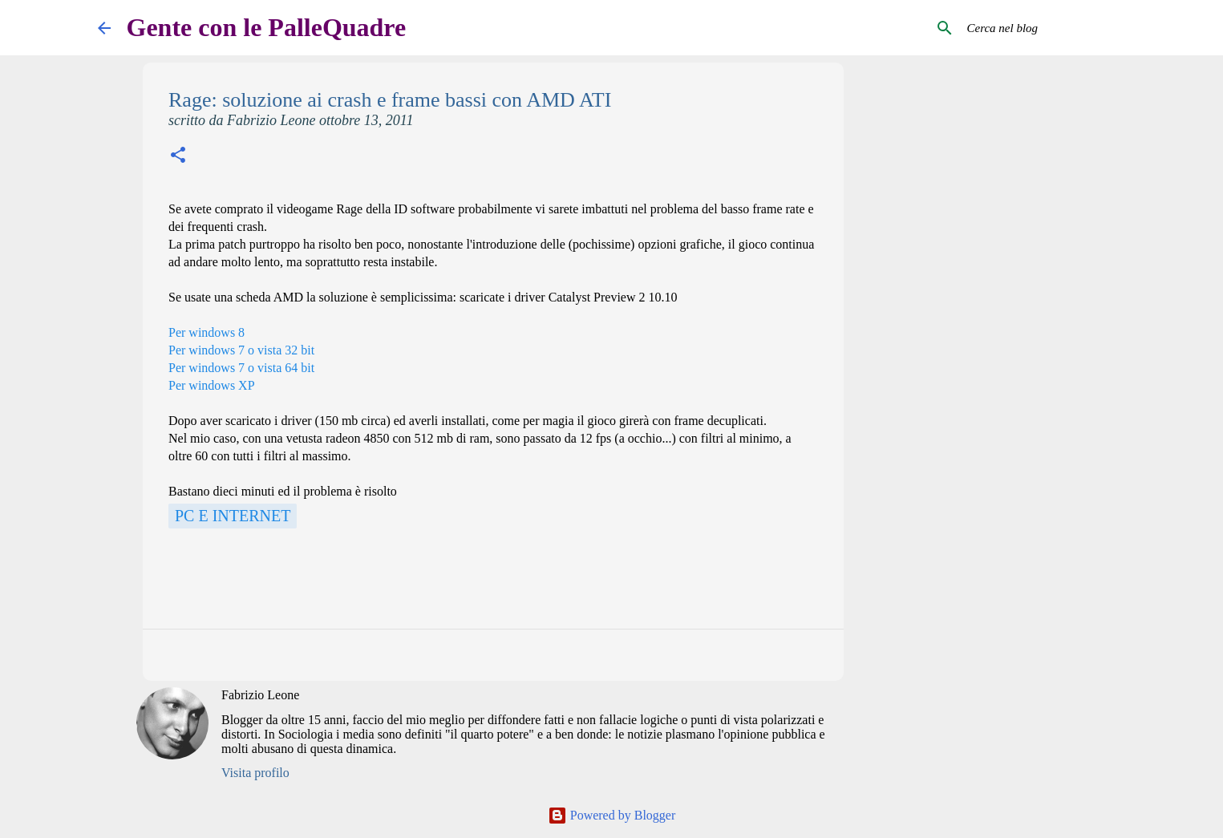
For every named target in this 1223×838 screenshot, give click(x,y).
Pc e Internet (232, 515)
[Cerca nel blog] (1045, 28)
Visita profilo (255, 772)
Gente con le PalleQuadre (267, 27)
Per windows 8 (206, 332)
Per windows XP (211, 385)
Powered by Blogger (612, 815)
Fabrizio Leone (260, 695)
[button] (178, 156)
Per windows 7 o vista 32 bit (241, 350)
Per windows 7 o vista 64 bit (241, 367)
